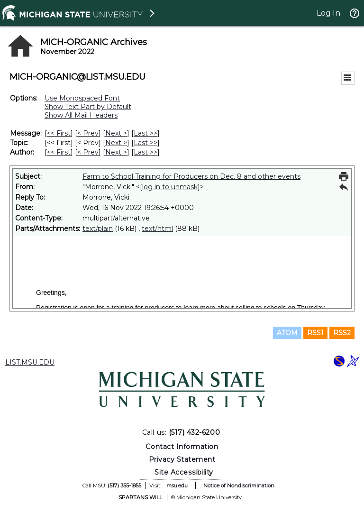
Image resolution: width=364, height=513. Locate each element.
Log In (328, 13)
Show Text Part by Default (88, 106)
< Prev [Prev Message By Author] (88, 152)
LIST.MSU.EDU (30, 362)
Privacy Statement (182, 459)
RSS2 (342, 333)
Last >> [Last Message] (145, 133)
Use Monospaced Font (82, 98)
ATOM (287, 333)
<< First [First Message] (59, 133)
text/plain (97, 228)
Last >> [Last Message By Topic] (145, 142)
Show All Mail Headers (81, 115)
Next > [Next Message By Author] (116, 152)
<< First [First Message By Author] (59, 152)
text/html (157, 228)
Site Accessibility (184, 472)
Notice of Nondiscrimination (238, 485)
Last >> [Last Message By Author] (145, 152)
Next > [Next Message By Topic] (116, 142)
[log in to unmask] (170, 187)
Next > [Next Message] (116, 133)
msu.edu (177, 485)
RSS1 (315, 333)
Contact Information (182, 446)
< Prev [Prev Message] (88, 133)
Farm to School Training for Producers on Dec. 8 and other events (191, 176)
